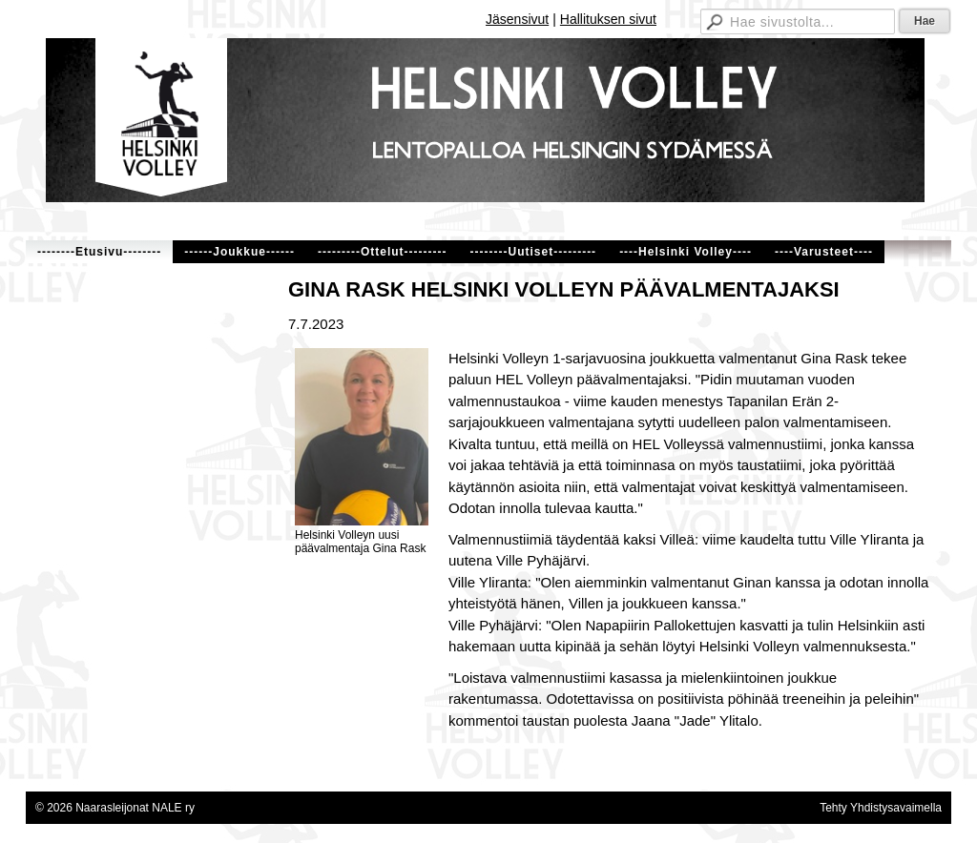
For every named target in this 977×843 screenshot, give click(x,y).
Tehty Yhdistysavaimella (881, 807)
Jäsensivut (517, 19)
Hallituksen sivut (608, 19)
